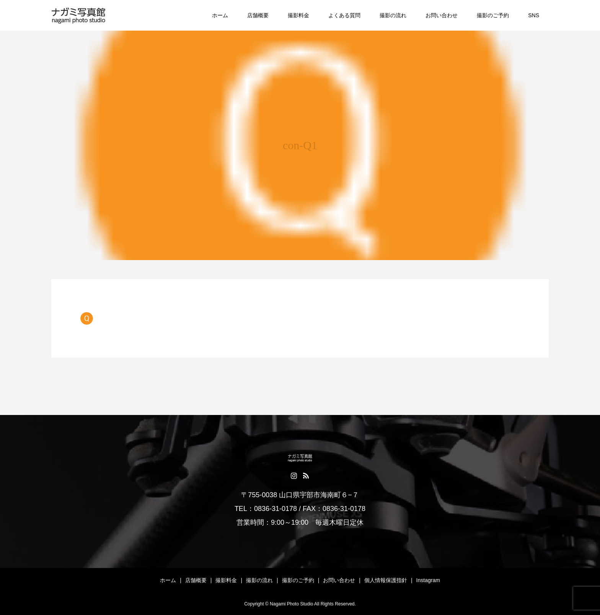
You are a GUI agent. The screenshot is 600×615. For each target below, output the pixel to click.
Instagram (428, 580)
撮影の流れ (393, 15)
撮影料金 (298, 15)
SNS (533, 15)
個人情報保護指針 (385, 580)
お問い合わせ (442, 15)
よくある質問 (344, 15)
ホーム (220, 15)
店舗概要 (258, 15)
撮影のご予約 (493, 15)
